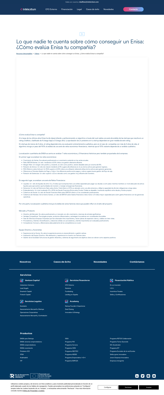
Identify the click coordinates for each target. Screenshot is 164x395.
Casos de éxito (92, 9)
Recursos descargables (24, 53)
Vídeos (37, 53)
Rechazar (128, 387)
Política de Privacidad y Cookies (33, 391)
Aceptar (148, 387)
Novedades (109, 9)
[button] (67, 9)
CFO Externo (51, 9)
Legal (79, 9)
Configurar (107, 387)
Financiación (67, 9)
